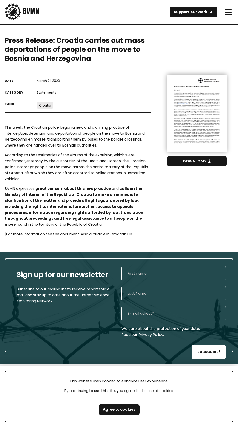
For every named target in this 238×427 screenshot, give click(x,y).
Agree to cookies (119, 409)
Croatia (45, 105)
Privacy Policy (150, 334)
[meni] (228, 12)
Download (194, 161)
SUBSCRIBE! (208, 352)
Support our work (190, 11)
